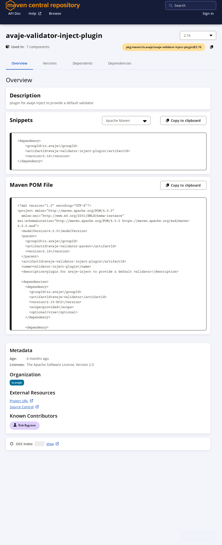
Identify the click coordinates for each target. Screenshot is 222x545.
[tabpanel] (111, 264)
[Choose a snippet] (126, 120)
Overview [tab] (19, 65)
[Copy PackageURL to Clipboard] (211, 46)
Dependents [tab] (82, 65)
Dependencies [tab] (119, 65)
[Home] (43, 5)
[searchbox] (196, 5)
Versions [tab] (50, 65)
